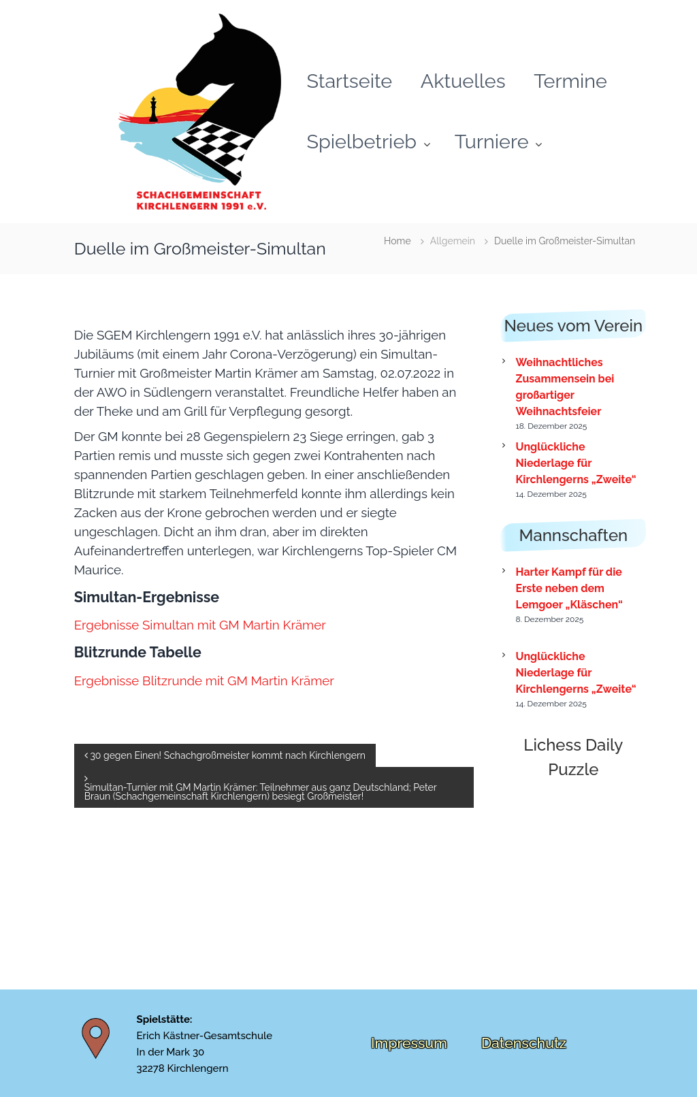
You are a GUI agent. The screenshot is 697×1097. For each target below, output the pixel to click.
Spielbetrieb (362, 141)
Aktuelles (463, 81)
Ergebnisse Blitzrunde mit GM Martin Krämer (204, 680)
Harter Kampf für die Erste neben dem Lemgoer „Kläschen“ (569, 588)
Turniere (492, 141)
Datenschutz (523, 1042)
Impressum (409, 1042)
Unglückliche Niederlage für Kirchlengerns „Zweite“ (576, 463)
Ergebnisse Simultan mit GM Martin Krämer (200, 624)
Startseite (350, 81)
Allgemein (452, 240)
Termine (570, 81)
